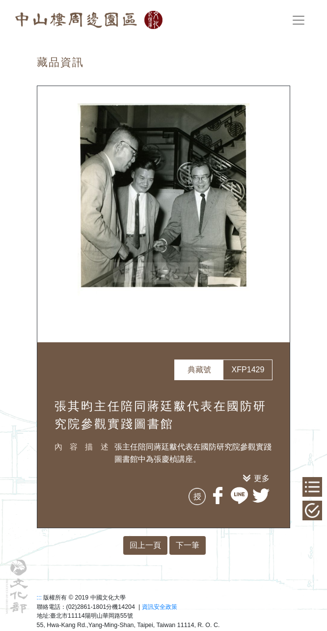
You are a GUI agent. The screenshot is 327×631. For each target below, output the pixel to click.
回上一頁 (145, 545)
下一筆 (187, 545)
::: (39, 597)
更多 (262, 478)
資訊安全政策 (159, 606)
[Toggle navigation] (298, 20)
